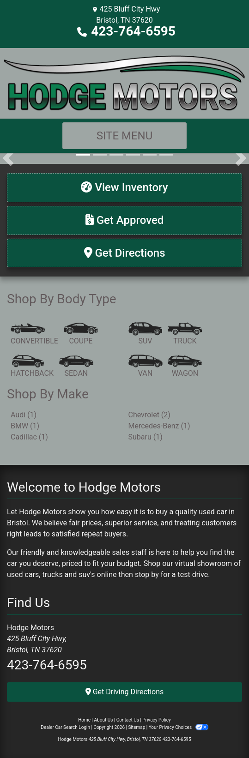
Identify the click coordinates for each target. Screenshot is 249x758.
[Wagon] (185, 366)
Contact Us (127, 719)
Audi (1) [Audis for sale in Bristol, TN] (23, 414)
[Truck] (185, 334)
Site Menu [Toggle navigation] (125, 135)
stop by (147, 574)
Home (84, 719)
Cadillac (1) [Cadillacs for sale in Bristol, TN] (29, 437)
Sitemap (136, 727)
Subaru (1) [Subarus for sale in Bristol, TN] (145, 437)
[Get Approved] (124, 220)
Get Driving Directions (124, 691)
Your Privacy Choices (178, 727)
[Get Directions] (124, 253)
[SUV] (145, 334)
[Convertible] (34, 334)
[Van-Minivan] (145, 366)
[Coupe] (81, 334)
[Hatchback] (32, 366)
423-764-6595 (133, 31)
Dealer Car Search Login (65, 727)
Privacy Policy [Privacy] (156, 719)
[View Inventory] (124, 187)
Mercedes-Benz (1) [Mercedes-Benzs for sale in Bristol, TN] (159, 425)
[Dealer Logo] (124, 82)
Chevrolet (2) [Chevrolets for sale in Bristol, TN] (149, 414)
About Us (103, 719)
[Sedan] (76, 366)
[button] (8, 158)
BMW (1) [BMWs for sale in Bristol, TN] (25, 425)
